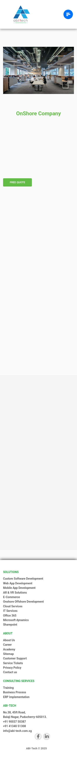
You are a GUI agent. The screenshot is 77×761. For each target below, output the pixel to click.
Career (7, 644)
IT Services (10, 610)
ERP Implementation (16, 697)
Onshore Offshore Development (23, 601)
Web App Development (17, 583)
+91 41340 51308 (14, 726)
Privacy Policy (12, 667)
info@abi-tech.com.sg (17, 730)
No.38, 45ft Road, (14, 712)
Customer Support (15, 658)
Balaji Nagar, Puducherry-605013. (25, 717)
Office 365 (9, 615)
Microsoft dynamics (16, 620)
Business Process (14, 692)
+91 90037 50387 (14, 721)
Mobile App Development (19, 587)
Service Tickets (13, 663)
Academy (9, 649)
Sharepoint (10, 624)
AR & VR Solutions (15, 592)
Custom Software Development (23, 578)
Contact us (10, 672)
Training (8, 687)
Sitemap (8, 654)
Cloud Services (12, 606)
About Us (9, 640)
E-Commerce (11, 597)
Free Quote (17, 182)
